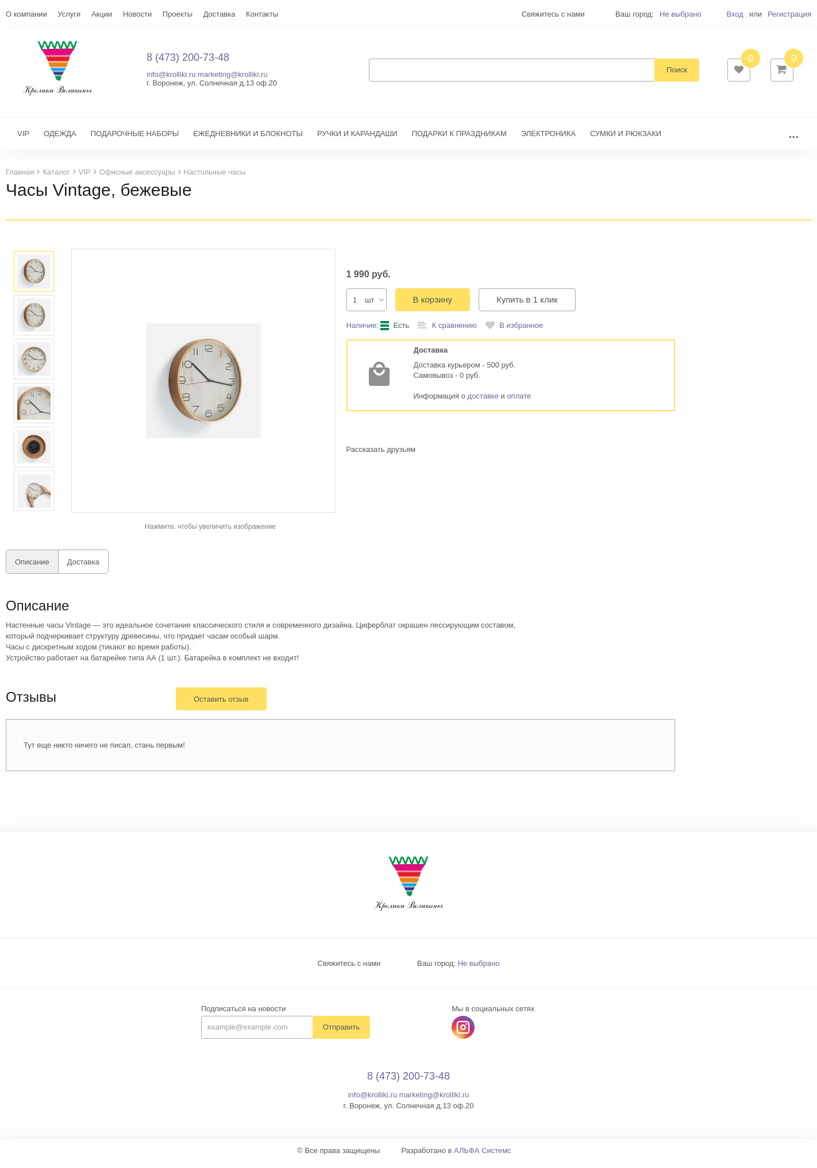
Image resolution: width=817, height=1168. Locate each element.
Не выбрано (681, 14)
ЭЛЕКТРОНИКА (548, 139)
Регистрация (789, 14)
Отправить (341, 1032)
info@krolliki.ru (171, 77)
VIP (23, 139)
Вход (734, 14)
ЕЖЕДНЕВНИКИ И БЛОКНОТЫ (248, 139)
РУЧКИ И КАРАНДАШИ (357, 139)
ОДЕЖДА (60, 139)
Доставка (83, 567)
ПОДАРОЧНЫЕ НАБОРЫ (135, 139)
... (793, 139)
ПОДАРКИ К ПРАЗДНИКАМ (459, 139)
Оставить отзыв (221, 705)
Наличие (361, 331)
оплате (519, 401)
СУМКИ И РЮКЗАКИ (625, 139)
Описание (32, 567)
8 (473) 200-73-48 (188, 60)
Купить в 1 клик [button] (527, 305)
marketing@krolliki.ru (233, 77)
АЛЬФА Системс (482, 1156)
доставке (483, 401)
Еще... (16, 14)
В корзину (432, 305)
